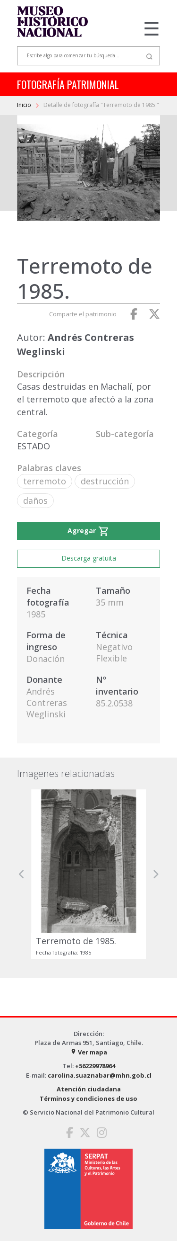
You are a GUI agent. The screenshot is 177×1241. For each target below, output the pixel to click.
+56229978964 (95, 1066)
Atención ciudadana (89, 1089)
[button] (21, 874)
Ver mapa (88, 1052)
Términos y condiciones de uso (88, 1098)
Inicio (25, 105)
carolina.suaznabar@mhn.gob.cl (100, 1075)
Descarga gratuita (88, 558)
